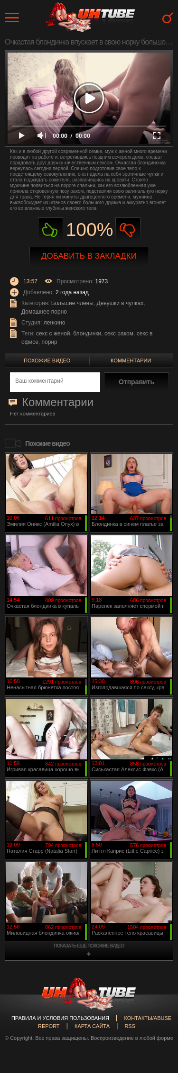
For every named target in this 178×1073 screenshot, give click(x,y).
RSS (129, 1026)
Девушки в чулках (120, 303)
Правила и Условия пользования (60, 1018)
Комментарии (131, 360)
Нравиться (50, 230)
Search (167, 17)
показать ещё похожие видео (89, 945)
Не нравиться (128, 230)
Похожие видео (47, 360)
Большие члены (72, 303)
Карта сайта (92, 1026)
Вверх (157, 1007)
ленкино (55, 322)
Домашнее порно (44, 311)
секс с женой (53, 333)
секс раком (118, 333)
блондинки (87, 333)
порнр (49, 342)
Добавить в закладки (89, 256)
